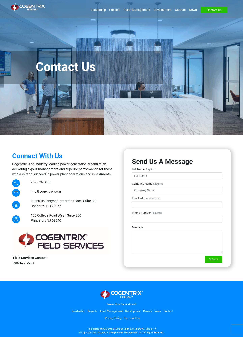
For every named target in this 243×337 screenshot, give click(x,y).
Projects (112, 10)
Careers (178, 10)
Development (161, 10)
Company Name (142, 183)
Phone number (141, 213)
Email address (141, 198)
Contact (168, 311)
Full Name (138, 169)
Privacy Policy (113, 318)
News (191, 10)
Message (137, 227)
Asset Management (135, 10)
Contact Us (212, 10)
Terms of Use (132, 318)
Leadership (96, 10)
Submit (213, 259)
